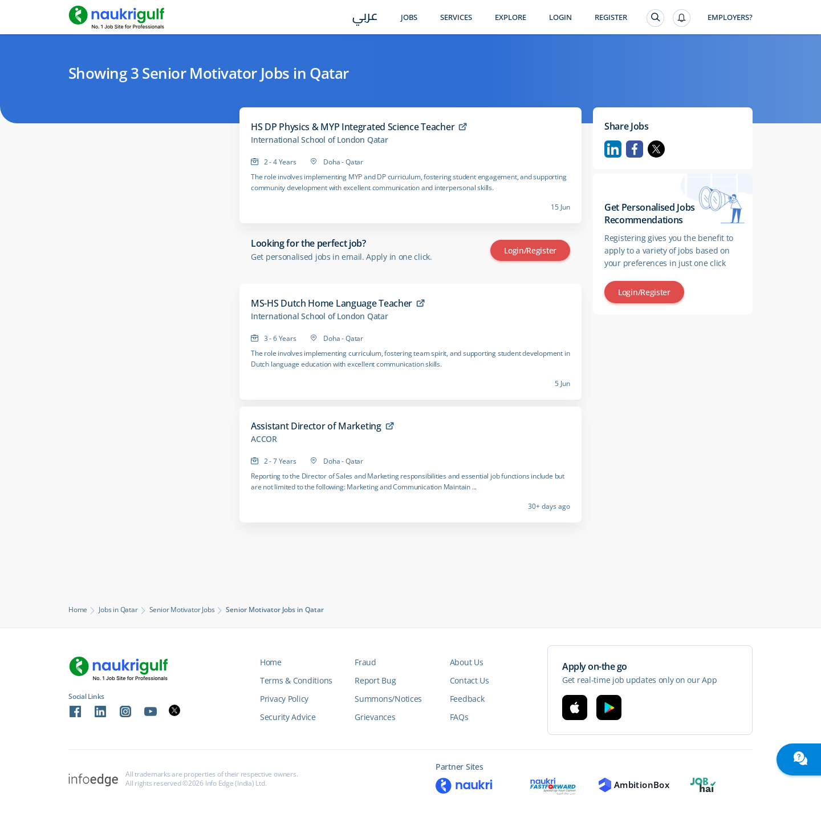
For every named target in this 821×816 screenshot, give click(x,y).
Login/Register (530, 250)
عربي (365, 18)
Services (456, 17)
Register (611, 17)
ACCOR (264, 439)
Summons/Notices (388, 698)
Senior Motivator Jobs (182, 610)
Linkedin (612, 149)
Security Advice (288, 717)
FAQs (459, 717)
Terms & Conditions (296, 680)
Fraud (365, 662)
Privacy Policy (284, 698)
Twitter (656, 149)
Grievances (375, 717)
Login (560, 17)
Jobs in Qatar (118, 610)
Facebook (634, 149)
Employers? (730, 17)
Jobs (409, 17)
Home (77, 610)
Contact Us (469, 680)
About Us (466, 662)
